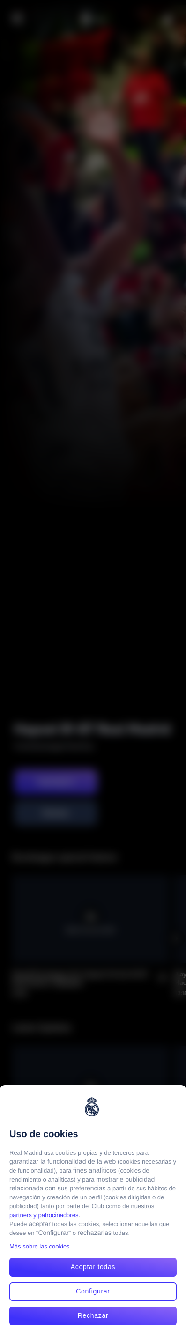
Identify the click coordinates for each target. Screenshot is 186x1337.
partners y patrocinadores (43, 1215)
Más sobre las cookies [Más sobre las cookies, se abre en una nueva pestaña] (39, 1246)
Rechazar (93, 1315)
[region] (93, 1211)
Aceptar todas (93, 1267)
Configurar (93, 1291)
